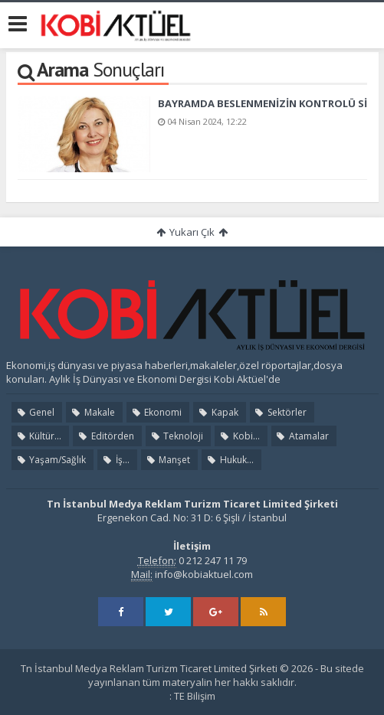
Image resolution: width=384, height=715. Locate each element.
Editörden (105, 435)
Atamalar (302, 435)
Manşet (167, 459)
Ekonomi (156, 412)
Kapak (217, 412)
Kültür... (38, 435)
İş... (115, 459)
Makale (92, 412)
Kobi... (238, 435)
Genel (34, 412)
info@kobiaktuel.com (204, 574)
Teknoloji (176, 435)
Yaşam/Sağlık (50, 459)
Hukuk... (229, 459)
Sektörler (280, 412)
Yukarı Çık (191, 232)
